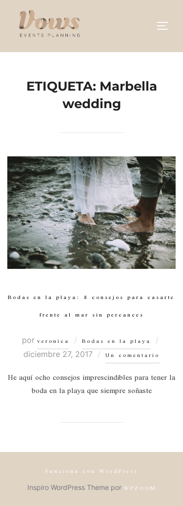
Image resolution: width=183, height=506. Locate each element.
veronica (53, 342)
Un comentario (132, 356)
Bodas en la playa (116, 342)
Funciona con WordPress (91, 472)
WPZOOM (139, 489)
